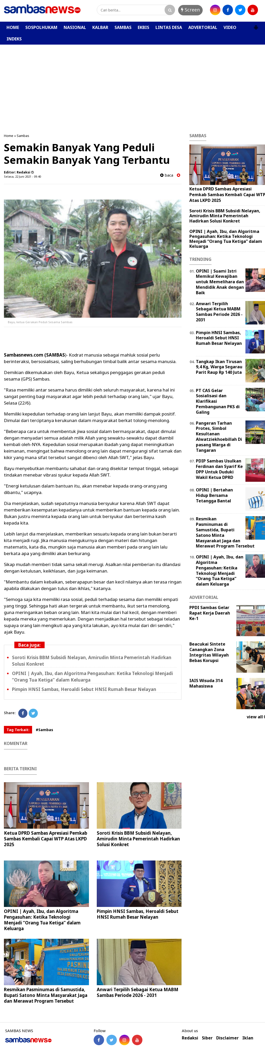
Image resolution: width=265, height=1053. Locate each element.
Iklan (247, 1038)
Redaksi (190, 1038)
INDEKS (14, 39)
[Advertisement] (132, 83)
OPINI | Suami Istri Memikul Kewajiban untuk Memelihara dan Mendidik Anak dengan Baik (220, 282)
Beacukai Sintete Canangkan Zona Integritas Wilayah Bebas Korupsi (209, 652)
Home (8, 135)
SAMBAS (123, 27)
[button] (255, 25)
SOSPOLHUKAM (41, 27)
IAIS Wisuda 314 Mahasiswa (205, 683)
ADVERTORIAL (202, 27)
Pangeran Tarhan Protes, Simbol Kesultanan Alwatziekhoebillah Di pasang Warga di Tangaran (219, 436)
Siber (207, 1038)
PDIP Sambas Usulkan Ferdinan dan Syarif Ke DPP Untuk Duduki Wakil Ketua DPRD (219, 469)
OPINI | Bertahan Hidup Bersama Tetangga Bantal (214, 495)
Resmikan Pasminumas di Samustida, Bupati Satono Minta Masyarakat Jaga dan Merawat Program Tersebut (45, 995)
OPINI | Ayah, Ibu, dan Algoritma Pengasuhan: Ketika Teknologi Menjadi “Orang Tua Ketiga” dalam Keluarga (42, 919)
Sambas (23, 135)
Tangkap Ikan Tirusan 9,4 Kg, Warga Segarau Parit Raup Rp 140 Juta (219, 367)
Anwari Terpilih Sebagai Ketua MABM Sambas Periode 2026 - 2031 (137, 992)
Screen (190, 10)
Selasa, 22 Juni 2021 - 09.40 (22, 176)
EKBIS (143, 27)
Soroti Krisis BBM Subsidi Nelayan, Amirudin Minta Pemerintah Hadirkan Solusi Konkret (138, 838)
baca (166, 175)
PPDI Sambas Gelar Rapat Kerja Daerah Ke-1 (209, 613)
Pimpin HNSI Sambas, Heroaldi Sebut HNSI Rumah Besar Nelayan (84, 689)
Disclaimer (227, 1038)
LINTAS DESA (168, 27)
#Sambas (44, 729)
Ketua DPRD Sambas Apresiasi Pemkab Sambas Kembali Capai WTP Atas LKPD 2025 (45, 838)
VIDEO (230, 27)
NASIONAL (75, 27)
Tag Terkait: (18, 729)
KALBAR (100, 27)
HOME (13, 27)
